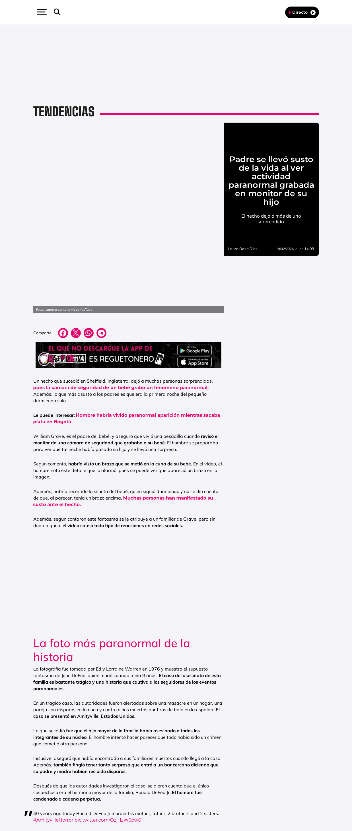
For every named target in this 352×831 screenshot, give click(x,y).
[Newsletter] (66, 12)
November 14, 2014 (136, 777)
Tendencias (63, 111)
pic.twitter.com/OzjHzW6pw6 (108, 763)
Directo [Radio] (302, 12)
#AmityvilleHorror (53, 763)
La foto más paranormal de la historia (111, 593)
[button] (41, 12)
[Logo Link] (176, 12)
